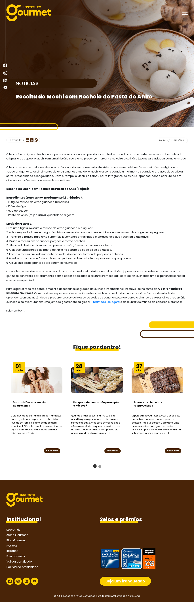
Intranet (12, 551)
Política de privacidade (22, 567)
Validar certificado (19, 561)
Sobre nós (13, 530)
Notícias (12, 546)
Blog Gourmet (16, 540)
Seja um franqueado (125, 581)
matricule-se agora (106, 302)
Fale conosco (15, 556)
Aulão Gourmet (17, 535)
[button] (95, 466)
